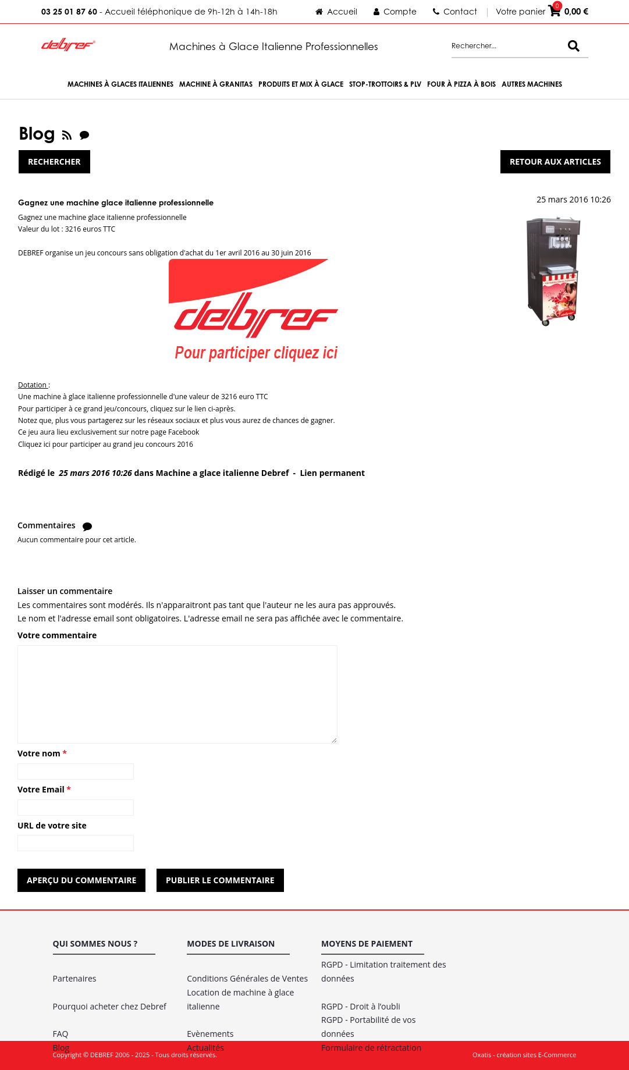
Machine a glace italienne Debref (222, 472)
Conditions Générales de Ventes (247, 978)
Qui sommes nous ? (95, 943)
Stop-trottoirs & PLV (385, 84)
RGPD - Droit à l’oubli (360, 1006)
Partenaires (75, 978)
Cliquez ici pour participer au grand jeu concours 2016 (105, 444)
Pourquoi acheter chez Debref (109, 1006)
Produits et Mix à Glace (300, 84)
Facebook (183, 432)
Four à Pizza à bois (461, 84)
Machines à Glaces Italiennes (120, 84)
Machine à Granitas (216, 84)
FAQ (61, 1033)
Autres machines (532, 84)
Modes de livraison (231, 943)
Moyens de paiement (367, 943)
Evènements (210, 1033)
